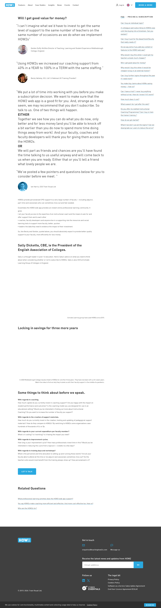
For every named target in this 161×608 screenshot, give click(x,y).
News (59, 5)
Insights (51, 5)
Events (67, 5)
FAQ (122, 17)
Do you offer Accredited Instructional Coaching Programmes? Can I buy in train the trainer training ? (137, 112)
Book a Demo (145, 5)
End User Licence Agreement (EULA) (123, 589)
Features (21, 5)
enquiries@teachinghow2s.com (94, 550)
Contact (76, 5)
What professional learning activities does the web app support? (45, 499)
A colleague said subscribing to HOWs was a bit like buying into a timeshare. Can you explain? (138, 31)
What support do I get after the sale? (135, 104)
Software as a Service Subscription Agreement (126, 586)
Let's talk (27, 471)
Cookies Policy (114, 583)
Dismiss (150, 605)
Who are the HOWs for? (27, 508)
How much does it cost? (130, 99)
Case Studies (40, 5)
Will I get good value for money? (133, 63)
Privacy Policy (113, 579)
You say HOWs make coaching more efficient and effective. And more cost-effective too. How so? (55, 503)
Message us (115, 550)
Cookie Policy (92, 605)
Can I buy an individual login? (132, 23)
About (30, 5)
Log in (120, 5)
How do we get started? (130, 120)
